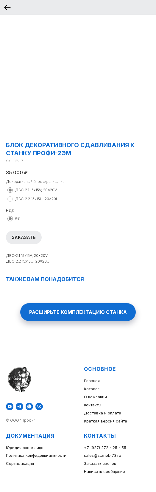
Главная (92, 380)
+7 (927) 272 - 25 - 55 (105, 447)
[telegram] (19, 406)
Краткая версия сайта (105, 421)
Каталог (91, 388)
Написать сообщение (104, 471)
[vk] (39, 406)
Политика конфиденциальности (36, 455)
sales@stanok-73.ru (102, 455)
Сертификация (20, 463)
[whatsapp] (29, 406)
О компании (95, 396)
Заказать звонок (100, 463)
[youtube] (9, 406)
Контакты (92, 404)
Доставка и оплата (102, 413)
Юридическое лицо (24, 447)
